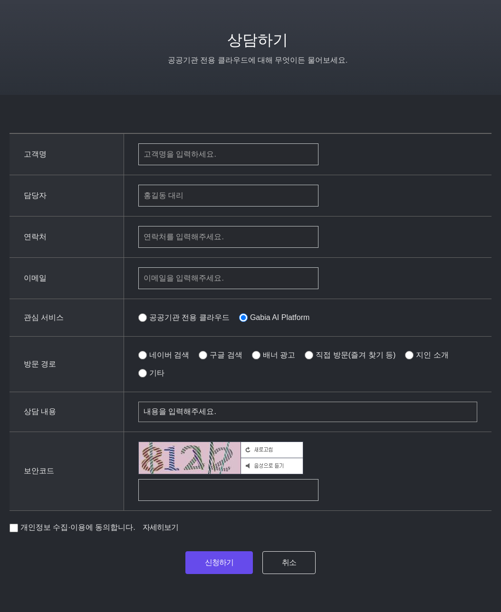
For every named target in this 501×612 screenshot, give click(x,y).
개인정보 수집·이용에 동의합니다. (72, 527)
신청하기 (219, 562)
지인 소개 (426, 355)
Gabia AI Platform (274, 317)
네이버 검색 (163, 355)
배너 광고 (273, 355)
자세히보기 (160, 527)
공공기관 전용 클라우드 (184, 317)
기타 (151, 373)
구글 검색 (220, 355)
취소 (289, 562)
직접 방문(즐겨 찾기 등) (350, 355)
